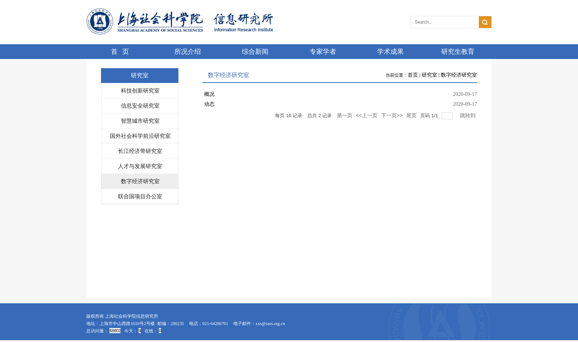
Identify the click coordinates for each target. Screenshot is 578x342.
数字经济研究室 (459, 75)
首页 (413, 75)
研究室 (429, 75)
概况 (209, 94)
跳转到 (468, 115)
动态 (209, 104)
